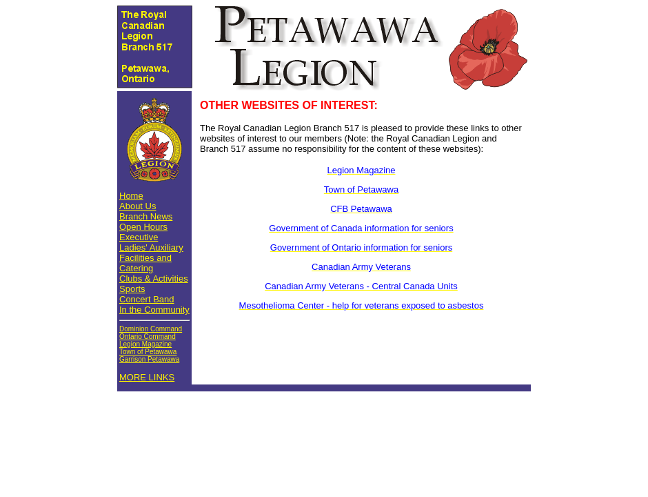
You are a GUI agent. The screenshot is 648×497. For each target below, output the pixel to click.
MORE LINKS (146, 377)
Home (131, 196)
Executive (138, 237)
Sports (132, 289)
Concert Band (146, 299)
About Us (137, 206)
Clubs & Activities (153, 278)
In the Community (154, 309)
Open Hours (143, 227)
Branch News (145, 216)
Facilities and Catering (145, 263)
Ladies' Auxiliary (151, 247)
